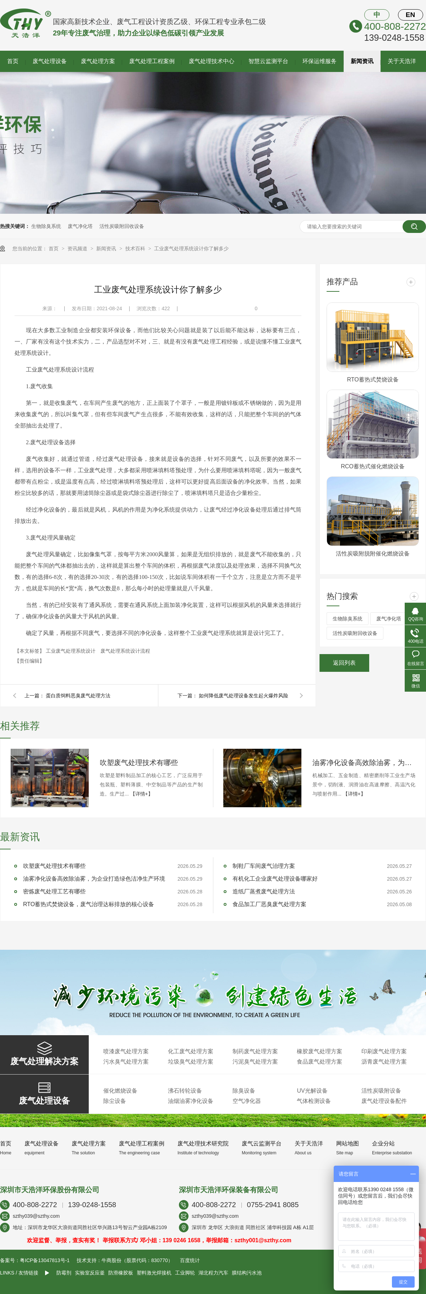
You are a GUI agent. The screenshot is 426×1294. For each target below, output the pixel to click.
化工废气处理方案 (190, 1051)
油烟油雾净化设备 (190, 1101)
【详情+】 (141, 794)
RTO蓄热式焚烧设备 (372, 380)
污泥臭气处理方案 (255, 1062)
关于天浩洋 (402, 61)
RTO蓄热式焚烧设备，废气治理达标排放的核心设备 (88, 904)
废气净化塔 (80, 226)
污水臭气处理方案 (126, 1062)
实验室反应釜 (90, 1273)
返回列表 (344, 663)
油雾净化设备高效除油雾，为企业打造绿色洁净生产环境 (363, 762)
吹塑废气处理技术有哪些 (139, 762)
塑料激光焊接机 (154, 1273)
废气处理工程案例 (152, 61)
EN (410, 14)
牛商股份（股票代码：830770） (137, 1260)
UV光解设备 (312, 1091)
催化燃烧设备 (120, 1091)
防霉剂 (63, 1273)
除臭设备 (244, 1091)
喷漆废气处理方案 (126, 1051)
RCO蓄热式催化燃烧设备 (373, 466)
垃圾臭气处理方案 (190, 1062)
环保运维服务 (319, 61)
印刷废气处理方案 (384, 1051)
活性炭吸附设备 (381, 1091)
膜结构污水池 (247, 1273)
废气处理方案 (98, 61)
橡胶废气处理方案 (319, 1051)
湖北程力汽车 (213, 1273)
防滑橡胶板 (120, 1273)
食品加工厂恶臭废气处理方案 (269, 904)
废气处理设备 (50, 61)
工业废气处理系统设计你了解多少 (191, 248)
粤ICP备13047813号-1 (45, 1260)
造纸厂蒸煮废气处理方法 (264, 891)
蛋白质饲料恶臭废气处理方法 (78, 695)
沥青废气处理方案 (384, 1062)
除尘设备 (114, 1101)
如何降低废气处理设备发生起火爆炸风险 (243, 695)
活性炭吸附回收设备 (121, 226)
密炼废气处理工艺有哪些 (54, 891)
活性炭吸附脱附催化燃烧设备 (373, 554)
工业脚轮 (185, 1273)
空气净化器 (247, 1101)
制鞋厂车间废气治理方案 (264, 866)
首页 (12, 61)
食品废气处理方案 (319, 1062)
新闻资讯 (362, 61)
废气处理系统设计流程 (125, 651)
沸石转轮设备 (185, 1091)
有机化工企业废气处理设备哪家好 (275, 879)
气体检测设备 (314, 1101)
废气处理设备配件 (384, 1101)
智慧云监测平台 (268, 61)
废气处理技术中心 (211, 61)
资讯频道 (78, 248)
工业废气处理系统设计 (71, 651)
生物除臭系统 (46, 226)
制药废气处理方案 (255, 1051)
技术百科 (136, 248)
